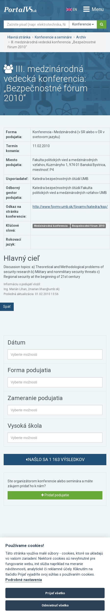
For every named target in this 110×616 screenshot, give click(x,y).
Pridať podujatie (55, 495)
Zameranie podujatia (35, 398)
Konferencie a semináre (53, 37)
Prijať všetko (55, 593)
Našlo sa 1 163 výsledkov (55, 459)
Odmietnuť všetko (55, 605)
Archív (81, 37)
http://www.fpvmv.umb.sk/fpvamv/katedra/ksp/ (70, 207)
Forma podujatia (29, 370)
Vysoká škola (25, 426)
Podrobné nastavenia (23, 580)
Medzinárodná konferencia (51, 225)
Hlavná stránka (18, 37)
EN (71, 10)
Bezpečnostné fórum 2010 (88, 225)
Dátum (16, 342)
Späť (7, 306)
